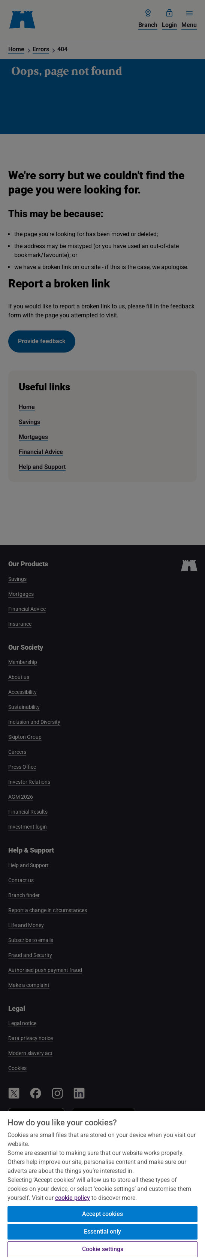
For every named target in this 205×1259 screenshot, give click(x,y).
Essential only (102, 1231)
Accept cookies (102, 1213)
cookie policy (72, 1197)
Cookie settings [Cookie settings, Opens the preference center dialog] (102, 1249)
